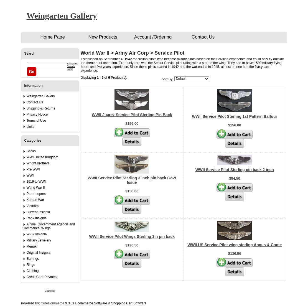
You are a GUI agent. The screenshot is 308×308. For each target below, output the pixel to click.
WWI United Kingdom (42, 157)
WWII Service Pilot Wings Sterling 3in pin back (132, 236)
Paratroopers (36, 194)
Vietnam (33, 206)
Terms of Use (36, 121)
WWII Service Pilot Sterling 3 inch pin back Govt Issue (132, 180)
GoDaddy (50, 290)
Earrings (33, 259)
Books (31, 151)
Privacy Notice (37, 114)
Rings (31, 265)
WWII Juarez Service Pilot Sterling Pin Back (132, 115)
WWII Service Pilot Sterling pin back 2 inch (234, 169)
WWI (30, 175)
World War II (36, 188)
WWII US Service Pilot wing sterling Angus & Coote (234, 245)
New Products (102, 37)
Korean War (35, 200)
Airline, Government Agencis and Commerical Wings (49, 226)
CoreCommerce (52, 303)
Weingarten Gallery (62, 15)
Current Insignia (38, 212)
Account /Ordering (153, 37)
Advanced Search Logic (72, 66)
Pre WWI (33, 169)
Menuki (32, 246)
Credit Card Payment (42, 277)
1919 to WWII (37, 182)
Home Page (52, 37)
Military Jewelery (39, 240)
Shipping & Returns (41, 108)
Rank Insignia (37, 218)
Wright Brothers (38, 163)
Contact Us (203, 37)
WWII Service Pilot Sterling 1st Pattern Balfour (234, 116)
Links (30, 127)
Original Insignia (38, 252)
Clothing (33, 271)
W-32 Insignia (37, 234)
